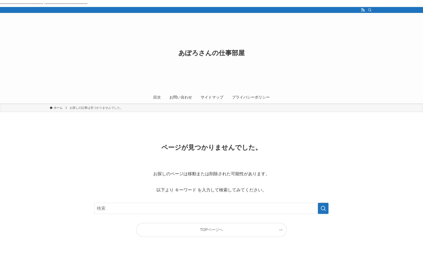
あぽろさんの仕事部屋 (211, 53)
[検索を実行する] (323, 208)
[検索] (369, 10)
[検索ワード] (211, 208)
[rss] (362, 10)
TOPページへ (211, 229)
